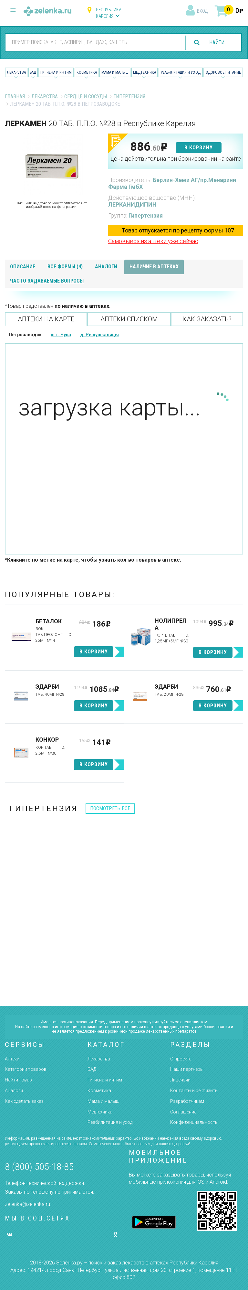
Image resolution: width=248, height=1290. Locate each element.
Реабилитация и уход (181, 72)
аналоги (106, 266)
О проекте (180, 1058)
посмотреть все (110, 808)
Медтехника (144, 72)
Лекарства (16, 72)
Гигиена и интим (105, 1079)
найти (216, 42)
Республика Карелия (108, 13)
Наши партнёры (186, 1069)
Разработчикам (187, 1101)
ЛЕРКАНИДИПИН (132, 204)
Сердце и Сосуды (85, 96)
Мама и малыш (115, 72)
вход (202, 11)
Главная (15, 96)
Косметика (87, 72)
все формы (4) (65, 266)
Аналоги (14, 1090)
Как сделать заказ (24, 1101)
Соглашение (183, 1111)
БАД (33, 72)
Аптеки (12, 1058)
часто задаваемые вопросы (47, 281)
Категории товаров (25, 1069)
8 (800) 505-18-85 (39, 1166)
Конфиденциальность (194, 1122)
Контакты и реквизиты (194, 1090)
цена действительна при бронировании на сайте (175, 158)
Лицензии (180, 1079)
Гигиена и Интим (56, 72)
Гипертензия (129, 96)
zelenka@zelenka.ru (27, 1204)
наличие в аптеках (154, 266)
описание (22, 266)
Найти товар (18, 1079)
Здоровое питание (223, 72)
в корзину (198, 148)
